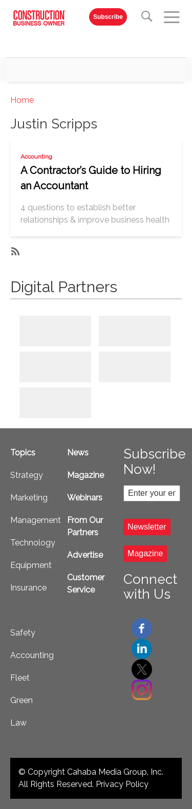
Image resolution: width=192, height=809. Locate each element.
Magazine (85, 475)
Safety (22, 633)
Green (21, 700)
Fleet (20, 678)
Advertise (85, 555)
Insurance (28, 588)
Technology (32, 543)
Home (22, 100)
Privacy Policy (122, 784)
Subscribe (108, 16)
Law (18, 723)
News (78, 452)
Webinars (84, 497)
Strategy (26, 475)
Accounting (36, 156)
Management (35, 520)
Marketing (29, 497)
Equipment (31, 565)
